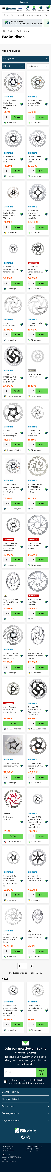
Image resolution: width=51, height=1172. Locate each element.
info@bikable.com (8, 1151)
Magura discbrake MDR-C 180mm (35, 936)
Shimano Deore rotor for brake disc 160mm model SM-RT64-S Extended (11, 489)
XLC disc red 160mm (8, 818)
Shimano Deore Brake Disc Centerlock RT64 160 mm (10, 104)
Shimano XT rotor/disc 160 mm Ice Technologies (10, 433)
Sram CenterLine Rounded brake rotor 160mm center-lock (10, 547)
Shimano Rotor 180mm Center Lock (34, 159)
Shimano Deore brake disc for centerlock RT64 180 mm (10, 214)
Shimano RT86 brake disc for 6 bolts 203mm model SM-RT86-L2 (10, 881)
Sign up (41, 1072)
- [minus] (28, 117)
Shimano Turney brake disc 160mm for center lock (35, 103)
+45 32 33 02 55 (7, 1149)
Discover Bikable (11, 1099)
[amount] (6, 117)
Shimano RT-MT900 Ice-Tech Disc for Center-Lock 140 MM (34, 711)
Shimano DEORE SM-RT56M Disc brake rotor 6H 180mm (35, 488)
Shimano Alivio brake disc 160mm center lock (35, 433)
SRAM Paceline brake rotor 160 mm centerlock (9, 709)
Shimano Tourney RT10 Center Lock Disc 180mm (10, 655)
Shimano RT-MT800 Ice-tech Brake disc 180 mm (35, 878)
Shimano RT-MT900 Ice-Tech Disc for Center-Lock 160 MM (9, 378)
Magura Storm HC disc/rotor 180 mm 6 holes (35, 655)
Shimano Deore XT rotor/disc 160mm (11, 764)
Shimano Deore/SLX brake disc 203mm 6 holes (10, 938)
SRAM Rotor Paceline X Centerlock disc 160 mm (35, 270)
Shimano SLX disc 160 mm (35, 324)
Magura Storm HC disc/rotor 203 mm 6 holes (10, 602)
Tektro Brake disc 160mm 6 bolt (35, 375)
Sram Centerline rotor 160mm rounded (34, 602)
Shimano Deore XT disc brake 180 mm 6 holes (35, 765)
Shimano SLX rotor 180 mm (9, 324)
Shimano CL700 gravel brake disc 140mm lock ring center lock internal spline (10, 1011)
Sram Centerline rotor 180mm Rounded (34, 545)
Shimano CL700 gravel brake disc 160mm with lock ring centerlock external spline (35, 822)
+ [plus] (9, 117)
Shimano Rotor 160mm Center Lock (9, 159)
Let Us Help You (10, 1092)
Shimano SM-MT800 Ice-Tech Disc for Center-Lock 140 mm (34, 214)
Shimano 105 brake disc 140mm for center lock (10, 269)
